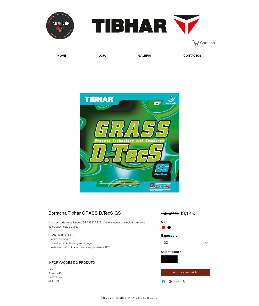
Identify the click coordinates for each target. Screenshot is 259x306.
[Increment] (174, 259)
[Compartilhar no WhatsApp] (177, 281)
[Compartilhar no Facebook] (163, 281)
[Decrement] (164, 259)
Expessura (169, 235)
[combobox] (185, 242)
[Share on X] (184, 281)
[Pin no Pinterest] (170, 281)
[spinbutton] (169, 259)
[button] (206, 43)
